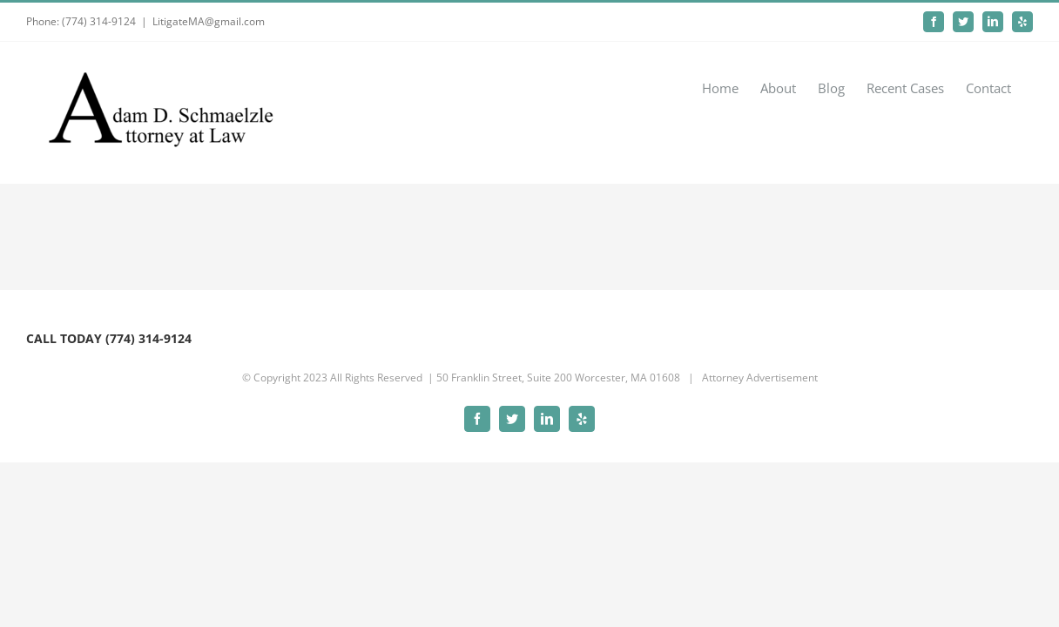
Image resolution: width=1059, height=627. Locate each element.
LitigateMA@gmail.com (208, 21)
